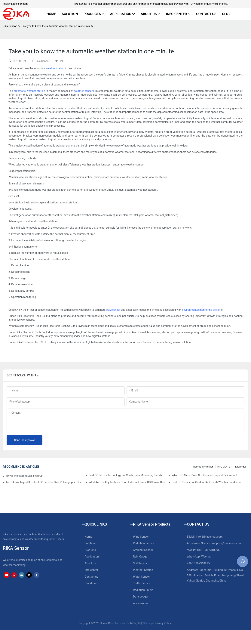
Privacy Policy (163, 623)
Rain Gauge (140, 556)
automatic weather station (29, 90)
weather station (55, 68)
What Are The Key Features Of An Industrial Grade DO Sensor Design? (127, 482)
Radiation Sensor (143, 543)
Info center (91, 570)
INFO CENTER (224, 466)
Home (88, 536)
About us (90, 563)
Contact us (91, 576)
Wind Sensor (141, 536)
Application (92, 556)
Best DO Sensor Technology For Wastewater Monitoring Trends (125, 475)
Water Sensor (141, 576)
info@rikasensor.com (15, 3)
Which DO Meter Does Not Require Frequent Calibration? (204, 475)
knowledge (240, 466)
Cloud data (91, 583)
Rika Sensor (10, 26)
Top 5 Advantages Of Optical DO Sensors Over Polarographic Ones (44, 482)
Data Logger (140, 596)
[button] (229, 14)
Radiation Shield (143, 590)
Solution (90, 543)
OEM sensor (113, 309)
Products (90, 550)
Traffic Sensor (141, 583)
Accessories (140, 603)
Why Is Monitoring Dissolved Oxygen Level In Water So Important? (24, 475)
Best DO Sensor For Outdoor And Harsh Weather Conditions (206, 482)
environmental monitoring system (201, 309)
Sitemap (147, 623)
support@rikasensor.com (227, 543)
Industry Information (203, 466)
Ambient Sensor (143, 550)
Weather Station (143, 570)
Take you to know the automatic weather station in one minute (57, 26)
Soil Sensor (140, 563)
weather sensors (84, 90)
